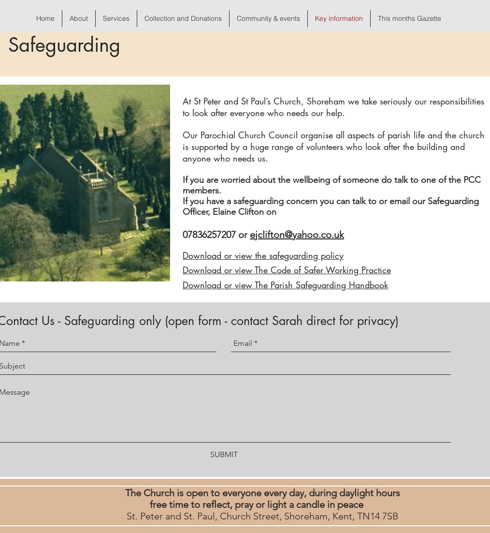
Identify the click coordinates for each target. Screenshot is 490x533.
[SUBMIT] (224, 455)
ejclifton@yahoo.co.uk (297, 234)
